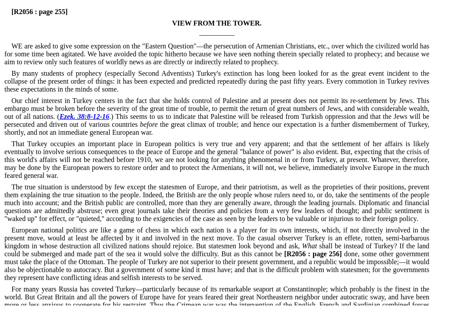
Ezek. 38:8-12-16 (84, 116)
